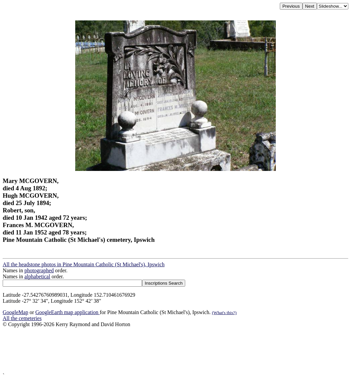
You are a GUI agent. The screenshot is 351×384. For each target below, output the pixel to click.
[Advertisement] (175, 350)
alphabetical (37, 276)
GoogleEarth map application (67, 312)
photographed (39, 270)
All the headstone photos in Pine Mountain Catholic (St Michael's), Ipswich (83, 264)
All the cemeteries (22, 318)
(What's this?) (224, 312)
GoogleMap (15, 312)
